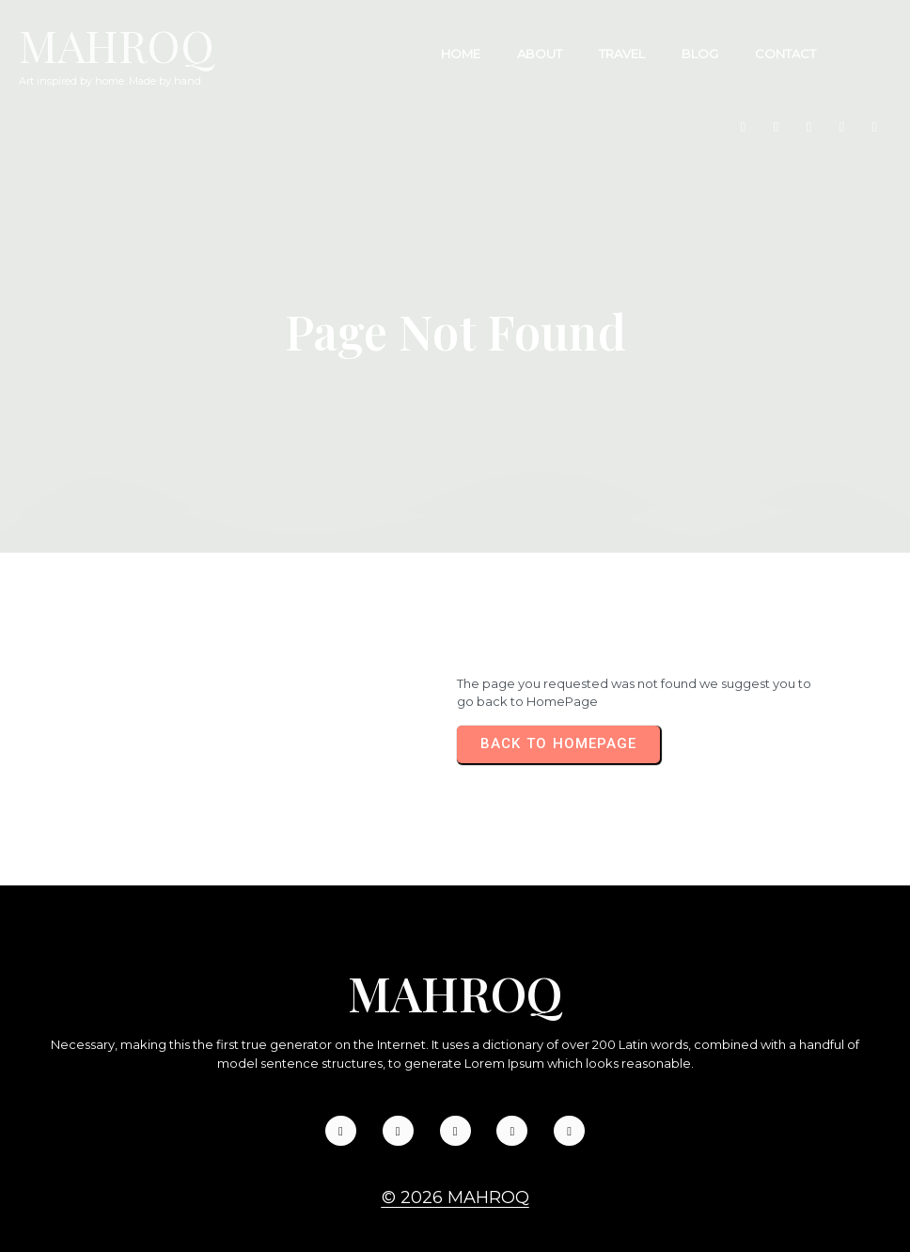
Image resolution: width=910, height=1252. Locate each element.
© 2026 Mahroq (455, 1157)
